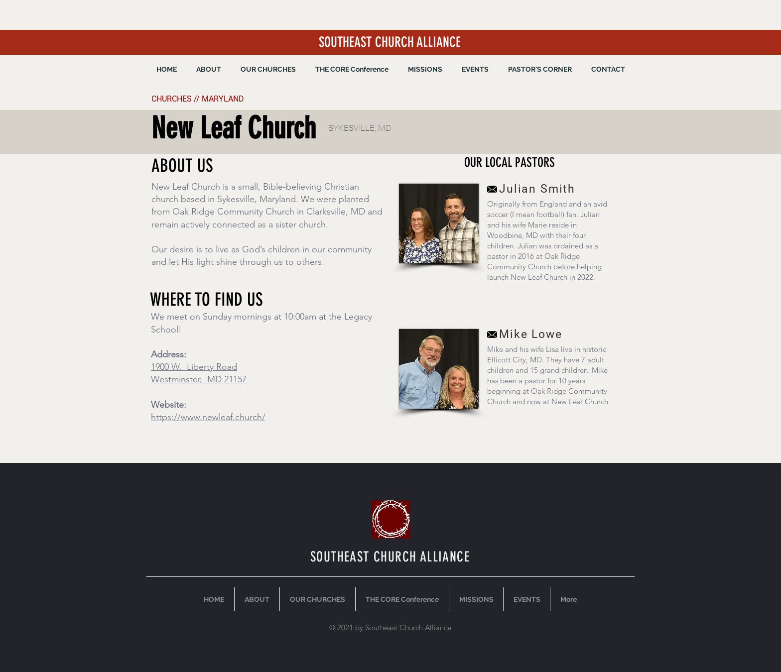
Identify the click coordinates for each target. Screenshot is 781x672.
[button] (425, 69)
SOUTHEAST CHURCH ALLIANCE (390, 42)
